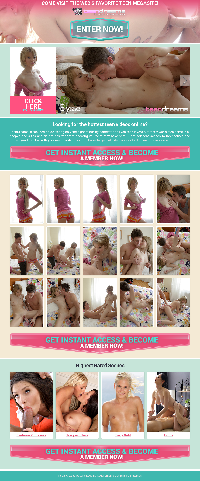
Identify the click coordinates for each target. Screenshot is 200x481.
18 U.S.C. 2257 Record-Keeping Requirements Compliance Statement (100, 475)
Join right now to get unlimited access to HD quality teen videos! (122, 140)
